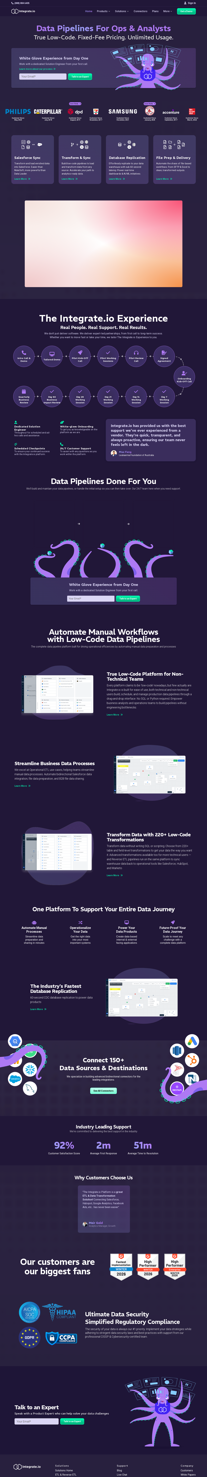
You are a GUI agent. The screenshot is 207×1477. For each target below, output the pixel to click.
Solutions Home (64, 1470)
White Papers (188, 1474)
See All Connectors (103, 1091)
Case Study (75, 104)
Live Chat (122, 1474)
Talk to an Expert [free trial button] (128, 598)
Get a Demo (186, 11)
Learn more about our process (37, 69)
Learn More (115, 714)
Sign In (190, 3)
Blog (119, 1470)
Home (88, 11)
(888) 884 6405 (20, 3)
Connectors (140, 11)
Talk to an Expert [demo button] (80, 76)
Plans (155, 11)
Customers (187, 1470)
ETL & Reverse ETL (65, 1474)
